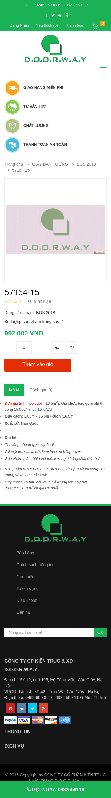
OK (100, 632)
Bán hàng (25, 553)
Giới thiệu (26, 576)
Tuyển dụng (28, 588)
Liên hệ (23, 612)
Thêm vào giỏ (37, 364)
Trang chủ (13, 164)
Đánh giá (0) (41, 390)
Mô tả (14, 390)
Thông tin (17, 731)
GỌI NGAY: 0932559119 (57, 789)
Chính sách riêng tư (35, 564)
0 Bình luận (40, 301)
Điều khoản (27, 600)
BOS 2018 (86, 164)
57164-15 (21, 170)
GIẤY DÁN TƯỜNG (50, 164)
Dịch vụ (14, 746)
